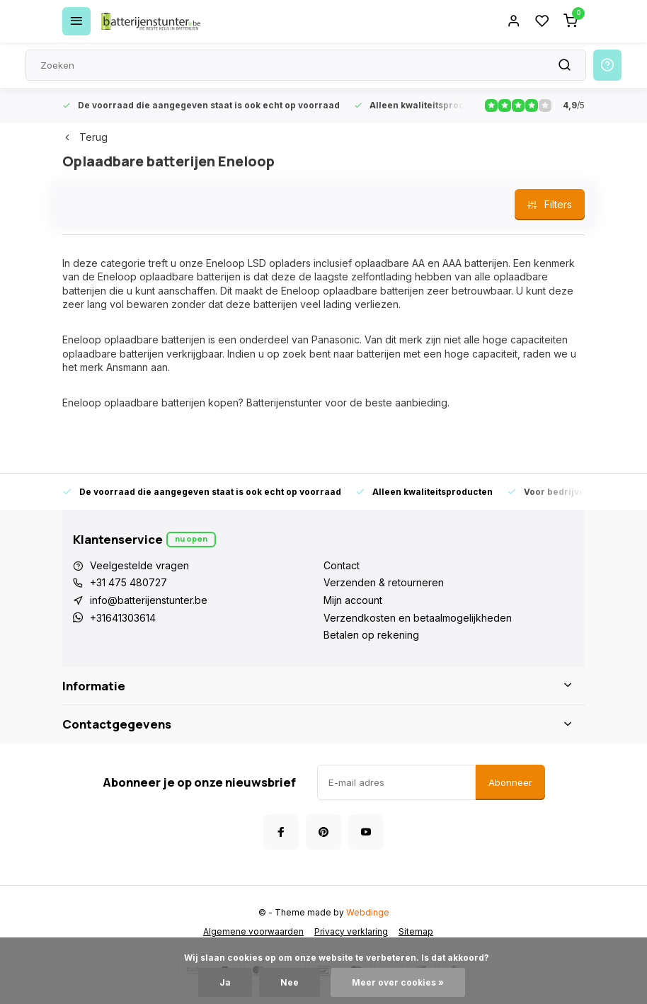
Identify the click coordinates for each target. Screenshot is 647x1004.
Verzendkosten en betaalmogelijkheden (418, 618)
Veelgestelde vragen (139, 565)
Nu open (191, 538)
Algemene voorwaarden (253, 931)
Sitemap (416, 931)
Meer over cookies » (398, 982)
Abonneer (510, 782)
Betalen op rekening (371, 635)
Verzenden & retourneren (384, 582)
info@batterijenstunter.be (148, 600)
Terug (85, 137)
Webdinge (367, 912)
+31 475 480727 (128, 582)
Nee (289, 982)
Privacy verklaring (351, 931)
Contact (342, 565)
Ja (225, 982)
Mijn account (353, 600)
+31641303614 (123, 618)
